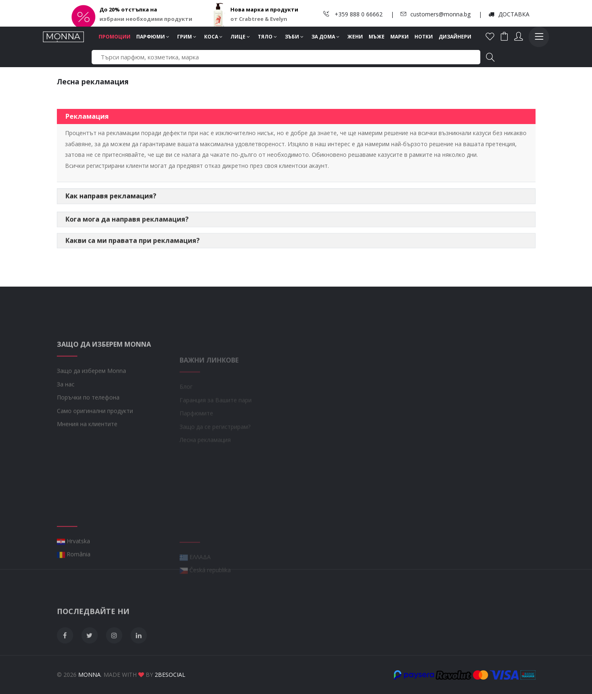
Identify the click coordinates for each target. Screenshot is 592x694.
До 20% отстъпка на (128, 9)
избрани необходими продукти (145, 19)
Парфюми (152, 36)
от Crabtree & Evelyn (258, 19)
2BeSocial (170, 674)
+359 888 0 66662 (353, 14)
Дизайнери (455, 36)
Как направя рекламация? (110, 202)
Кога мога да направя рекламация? (127, 234)
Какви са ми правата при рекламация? (132, 255)
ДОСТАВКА (508, 14)
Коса (213, 36)
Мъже (377, 36)
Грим (186, 36)
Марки (399, 36)
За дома (325, 36)
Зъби (294, 36)
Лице (240, 36)
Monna (89, 674)
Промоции (115, 36)
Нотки (423, 36)
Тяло (267, 36)
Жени (355, 36)
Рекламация (87, 117)
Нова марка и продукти (264, 9)
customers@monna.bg (435, 14)
